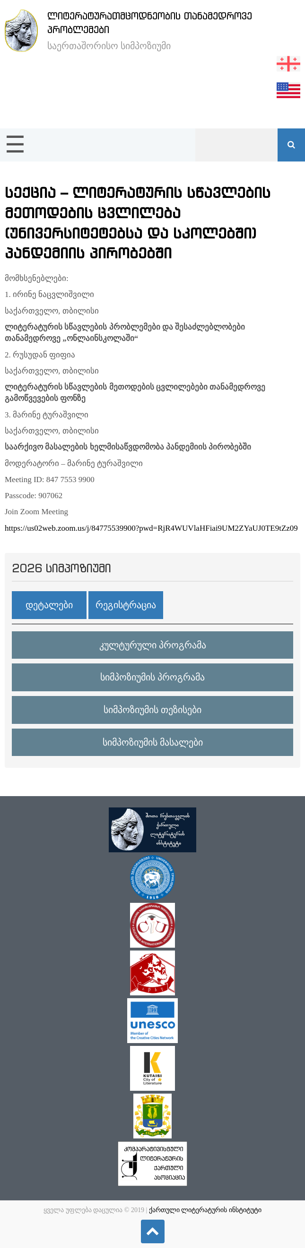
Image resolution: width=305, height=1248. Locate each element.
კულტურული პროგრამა (152, 645)
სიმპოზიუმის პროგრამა (152, 677)
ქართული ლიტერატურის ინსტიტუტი (205, 1210)
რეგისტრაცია (126, 605)
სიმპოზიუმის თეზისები (152, 710)
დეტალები (49, 605)
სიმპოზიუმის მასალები (153, 742)
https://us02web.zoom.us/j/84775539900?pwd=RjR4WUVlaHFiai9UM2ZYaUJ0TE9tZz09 (151, 528)
